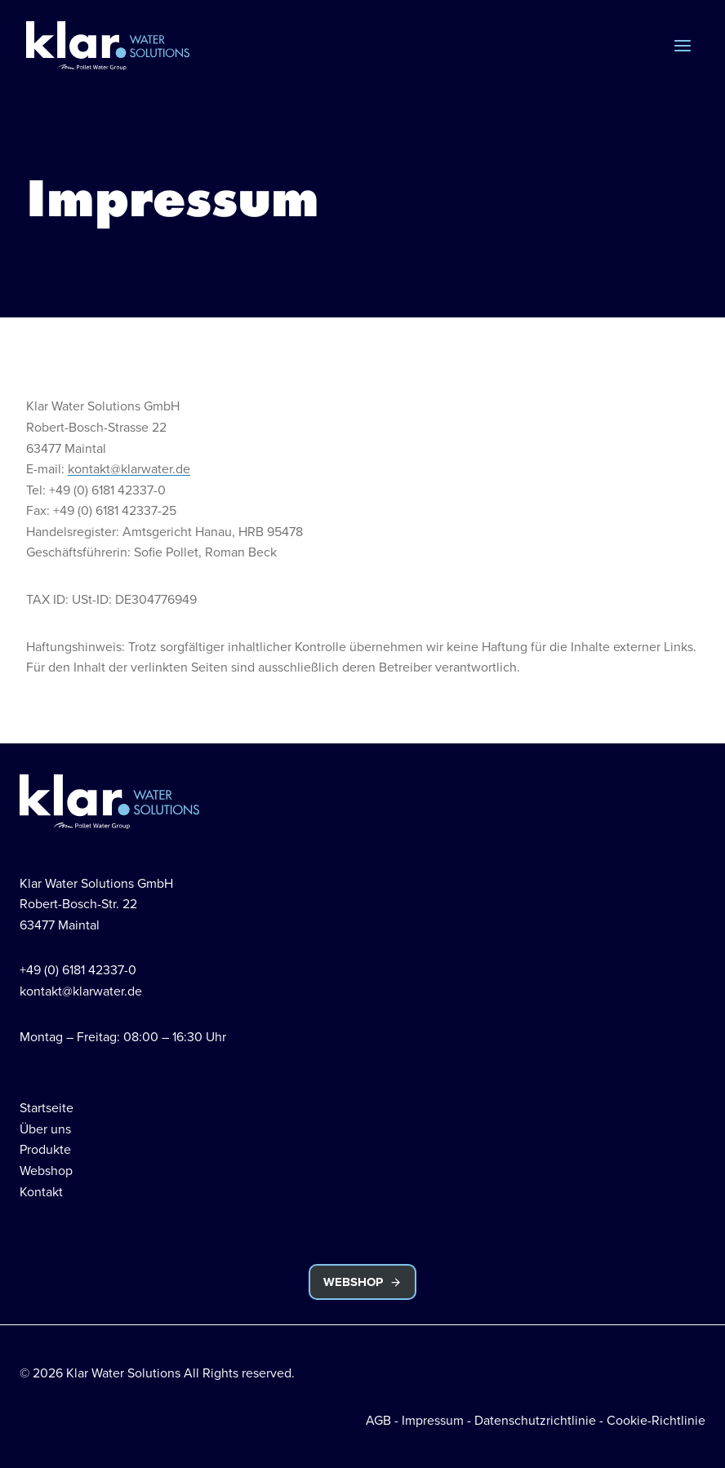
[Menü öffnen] (682, 45)
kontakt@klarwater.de (129, 468)
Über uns (45, 1129)
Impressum (433, 1420)
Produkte (45, 1149)
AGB (378, 1420)
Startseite (46, 1107)
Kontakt (41, 1191)
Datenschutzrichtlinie (535, 1420)
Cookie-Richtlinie (656, 1420)
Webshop (46, 1170)
